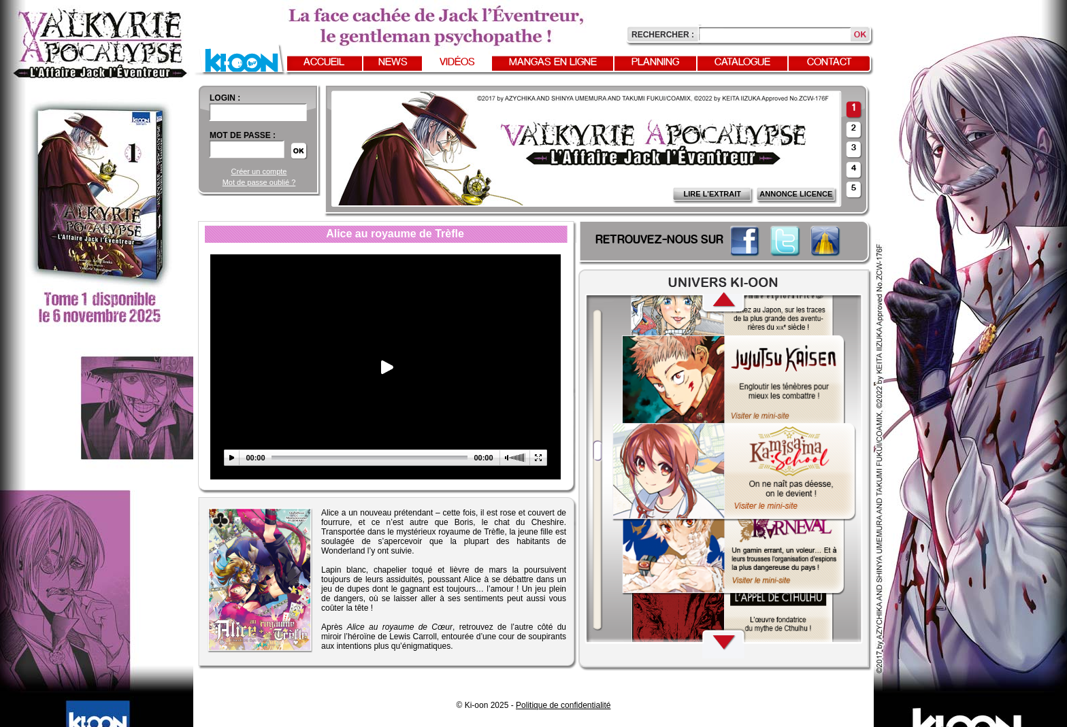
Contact (829, 62)
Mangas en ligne (553, 62)
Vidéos (457, 62)
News (393, 62)
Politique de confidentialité (563, 705)
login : (225, 98)
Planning (655, 62)
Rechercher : (662, 34)
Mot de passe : (243, 135)
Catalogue (742, 62)
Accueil (323, 62)
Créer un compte (259, 171)
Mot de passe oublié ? (259, 182)
